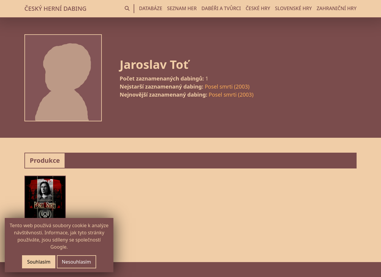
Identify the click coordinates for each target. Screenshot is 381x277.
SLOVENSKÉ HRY (293, 8)
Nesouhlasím (76, 262)
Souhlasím (38, 262)
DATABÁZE (150, 8)
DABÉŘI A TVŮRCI (221, 8)
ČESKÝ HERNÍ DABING (55, 8)
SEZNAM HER (182, 8)
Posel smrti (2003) (227, 86)
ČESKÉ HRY (258, 8)
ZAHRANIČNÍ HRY (337, 8)
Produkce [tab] (45, 160)
